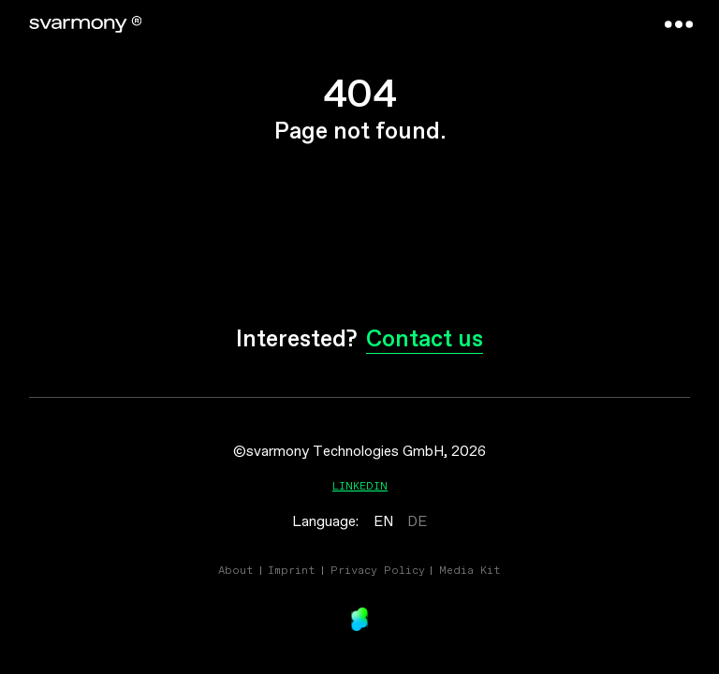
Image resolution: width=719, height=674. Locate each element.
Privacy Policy (377, 570)
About (236, 570)
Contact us (424, 340)
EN (383, 522)
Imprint (291, 570)
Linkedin (360, 485)
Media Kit (470, 570)
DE (417, 522)
